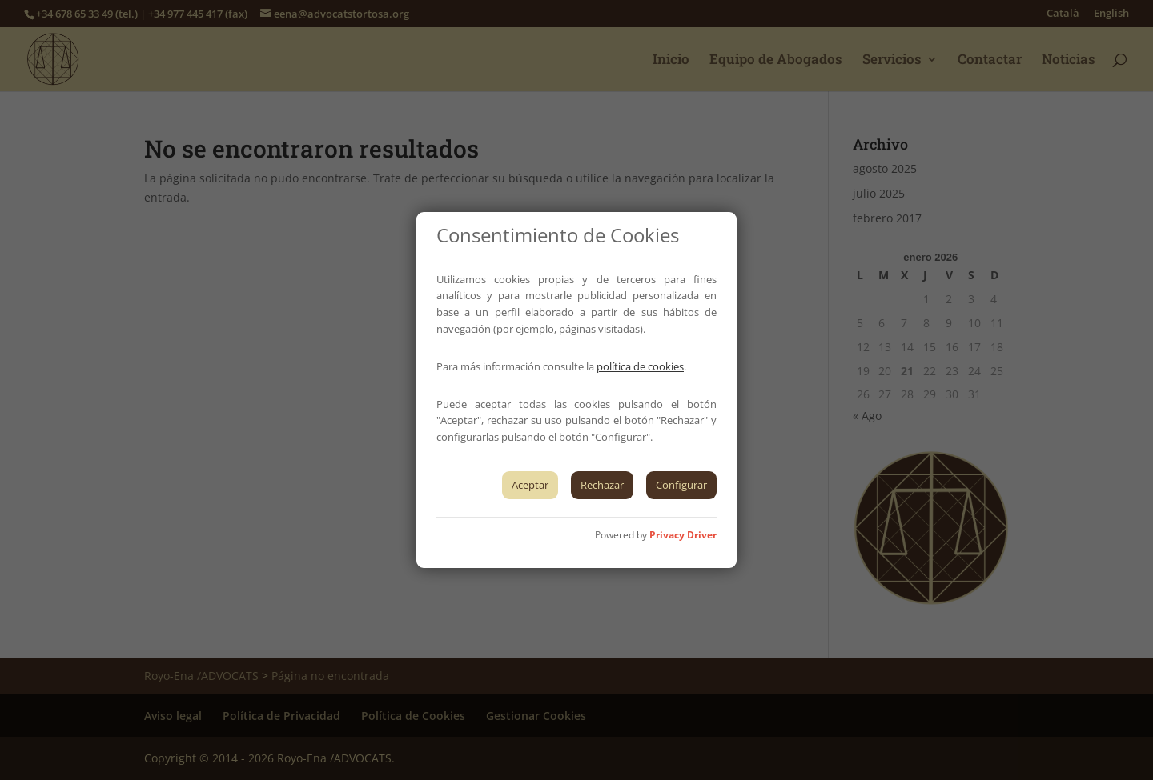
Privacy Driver (683, 535)
